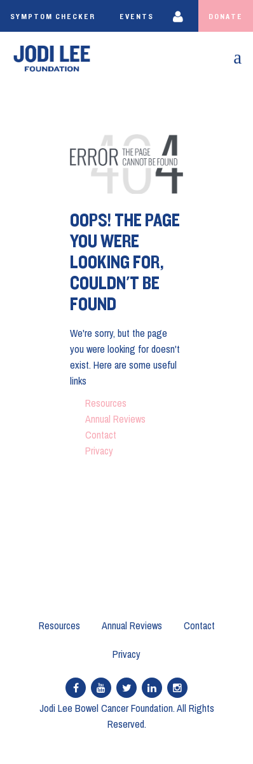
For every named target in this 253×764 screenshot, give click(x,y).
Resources (105, 403)
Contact (100, 435)
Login (181, 16)
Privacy (99, 451)
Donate (226, 16)
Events (137, 16)
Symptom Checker (52, 16)
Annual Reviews (115, 419)
